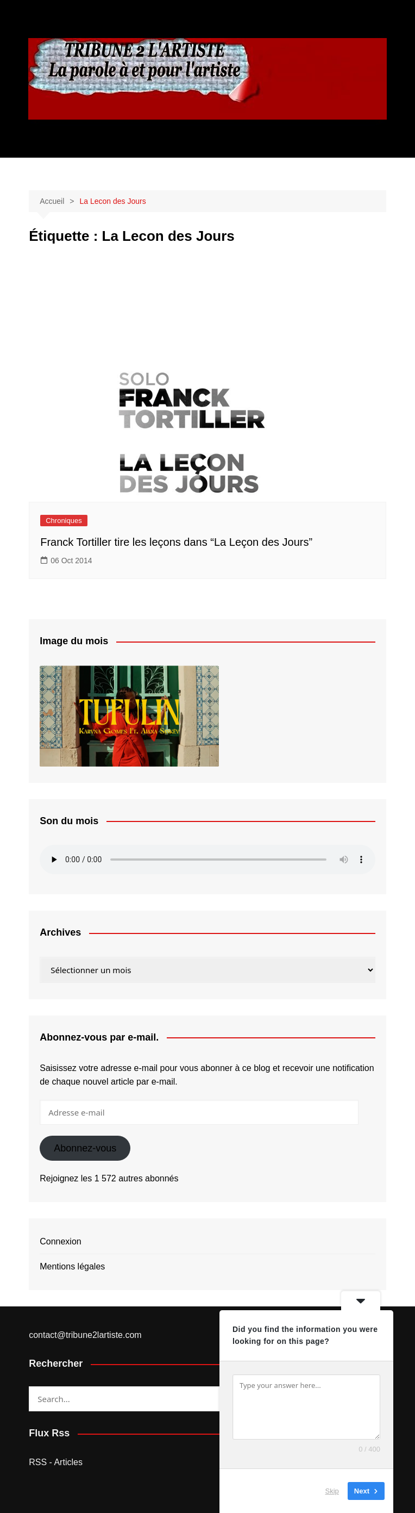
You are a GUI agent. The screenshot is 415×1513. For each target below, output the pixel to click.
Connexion (60, 1241)
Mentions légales (72, 1266)
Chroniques (64, 520)
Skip (332, 1491)
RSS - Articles (56, 1462)
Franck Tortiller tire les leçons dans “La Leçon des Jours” (176, 542)
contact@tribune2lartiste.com (85, 1335)
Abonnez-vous (85, 1148)
